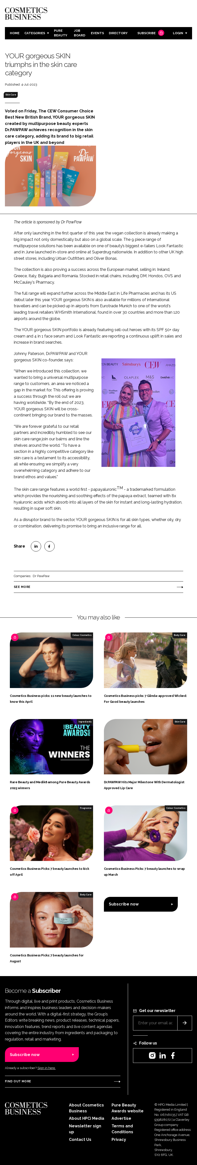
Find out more (18, 1081)
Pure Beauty (60, 33)
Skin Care (10, 94)
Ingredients (85, 721)
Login (178, 33)
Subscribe (150, 33)
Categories (34, 33)
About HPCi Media (86, 1118)
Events (97, 33)
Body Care (179, 635)
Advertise (121, 1118)
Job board (79, 33)
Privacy (119, 1139)
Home (14, 33)
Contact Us (80, 1139)
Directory (118, 33)
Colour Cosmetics (82, 635)
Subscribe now (124, 904)
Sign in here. (46, 1068)
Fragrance (86, 808)
